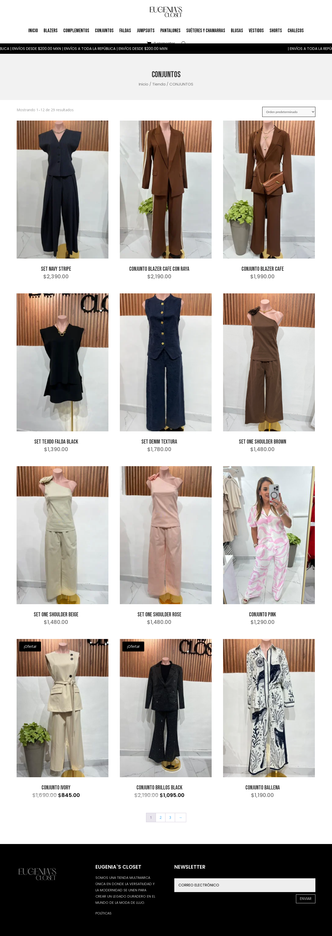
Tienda (158, 84)
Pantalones (170, 31)
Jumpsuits (146, 31)
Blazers (51, 31)
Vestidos (256, 31)
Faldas (125, 31)
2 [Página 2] (161, 817)
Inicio (33, 31)
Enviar (306, 898)
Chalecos (296, 31)
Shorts (275, 31)
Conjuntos (104, 31)
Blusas (237, 31)
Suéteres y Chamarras (205, 31)
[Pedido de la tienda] (288, 112)
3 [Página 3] (170, 817)
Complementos (76, 31)
